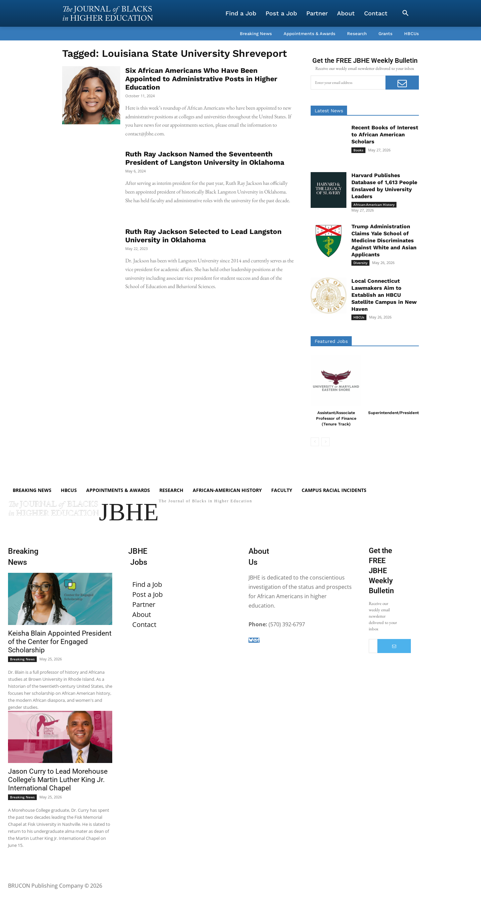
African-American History (373, 204)
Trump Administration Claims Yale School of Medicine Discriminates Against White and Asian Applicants (384, 240)
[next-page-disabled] (325, 441)
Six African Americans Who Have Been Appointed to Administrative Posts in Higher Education (201, 78)
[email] (348, 83)
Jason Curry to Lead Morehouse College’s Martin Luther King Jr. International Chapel (58, 779)
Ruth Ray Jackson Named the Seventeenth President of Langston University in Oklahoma (204, 158)
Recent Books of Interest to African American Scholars (384, 134)
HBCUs (358, 317)
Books (358, 150)
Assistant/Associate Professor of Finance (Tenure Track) (336, 418)
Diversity (360, 262)
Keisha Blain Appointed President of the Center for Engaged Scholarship (60, 641)
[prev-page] (315, 441)
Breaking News (22, 659)
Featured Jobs (331, 341)
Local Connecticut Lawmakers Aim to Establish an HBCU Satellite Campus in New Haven (384, 295)
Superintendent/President (393, 412)
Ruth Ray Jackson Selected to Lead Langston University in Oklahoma (203, 235)
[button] (405, 13)
